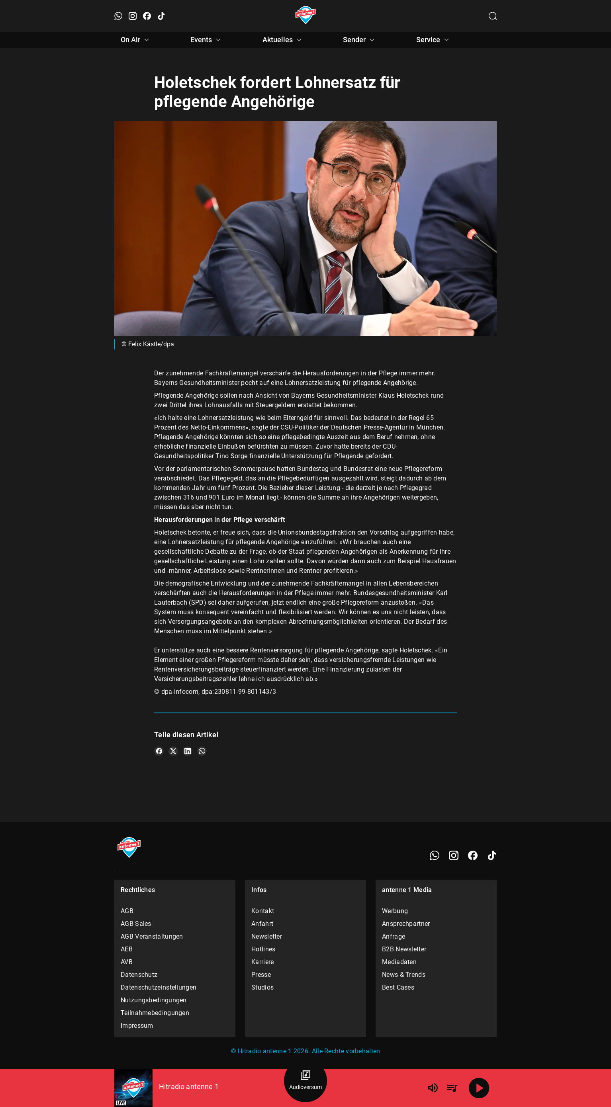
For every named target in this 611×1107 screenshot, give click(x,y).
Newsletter (266, 936)
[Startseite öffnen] (306, 16)
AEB (127, 949)
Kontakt (262, 911)
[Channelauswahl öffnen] (493, 16)
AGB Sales (136, 923)
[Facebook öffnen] (147, 16)
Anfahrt (262, 923)
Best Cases (398, 987)
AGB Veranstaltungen (152, 936)
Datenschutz (139, 974)
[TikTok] (492, 855)
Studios (262, 987)
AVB (127, 962)
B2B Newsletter (404, 949)
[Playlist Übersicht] (452, 1088)
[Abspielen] (479, 1088)
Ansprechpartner (406, 923)
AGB (127, 911)
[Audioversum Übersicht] (305, 1080)
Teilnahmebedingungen (155, 1013)
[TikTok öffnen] (161, 16)
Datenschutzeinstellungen (158, 987)
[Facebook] (473, 855)
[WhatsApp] (434, 855)
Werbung (395, 911)
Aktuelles (283, 40)
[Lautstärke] (433, 1088)
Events (206, 40)
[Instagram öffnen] (133, 16)
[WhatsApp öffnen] (118, 16)
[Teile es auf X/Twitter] (173, 751)
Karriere (262, 962)
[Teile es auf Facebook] (159, 751)
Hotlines (263, 949)
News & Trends (403, 974)
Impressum (137, 1025)
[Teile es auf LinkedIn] (187, 751)
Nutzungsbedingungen (154, 1000)
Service (433, 40)
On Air (136, 40)
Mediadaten (399, 962)
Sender (360, 40)
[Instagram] (453, 855)
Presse (261, 974)
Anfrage (393, 936)
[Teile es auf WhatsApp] (202, 751)
